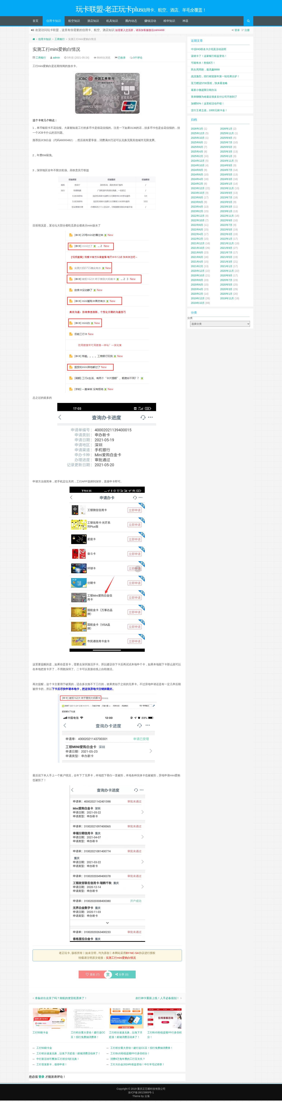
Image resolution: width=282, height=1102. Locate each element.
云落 (147, 1097)
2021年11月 (227, 244)
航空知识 (74, 21)
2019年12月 (198, 299)
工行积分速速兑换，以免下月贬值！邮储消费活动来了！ (68, 1054)
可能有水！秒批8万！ (203, 63)
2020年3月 (226, 290)
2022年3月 (226, 235)
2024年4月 (197, 180)
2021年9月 (226, 248)
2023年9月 (226, 193)
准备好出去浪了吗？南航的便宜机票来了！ (61, 999)
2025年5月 (226, 147)
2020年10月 (198, 276)
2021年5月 (226, 258)
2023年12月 (198, 189)
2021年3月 (226, 262)
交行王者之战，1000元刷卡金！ (209, 111)
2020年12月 (198, 271)
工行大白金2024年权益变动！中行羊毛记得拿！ (137, 1065)
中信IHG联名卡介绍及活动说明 (208, 50)
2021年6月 (197, 258)
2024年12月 (198, 161)
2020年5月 (226, 285)
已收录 (122, 58)
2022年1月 (226, 239)
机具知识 (112, 21)
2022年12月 (198, 216)
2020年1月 (226, 294)
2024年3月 (226, 180)
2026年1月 (226, 129)
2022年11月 (227, 216)
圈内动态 (131, 21)
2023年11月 (227, 189)
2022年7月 (226, 225)
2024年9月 (226, 166)
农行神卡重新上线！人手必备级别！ (157, 999)
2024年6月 (197, 175)
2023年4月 (197, 207)
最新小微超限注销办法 (204, 90)
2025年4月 (197, 152)
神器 (185, 21)
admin (56, 58)
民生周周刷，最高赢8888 (205, 70)
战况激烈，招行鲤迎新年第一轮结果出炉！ (215, 77)
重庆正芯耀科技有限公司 (151, 1089)
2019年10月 (198, 303)
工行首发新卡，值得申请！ (51, 1065)
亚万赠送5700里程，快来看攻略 (209, 84)
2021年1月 (226, 267)
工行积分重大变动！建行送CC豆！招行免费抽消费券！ (141, 1048)
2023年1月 (226, 212)
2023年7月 (226, 198)
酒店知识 (93, 21)
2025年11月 (227, 134)
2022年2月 (197, 239)
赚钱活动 (150, 21)
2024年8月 (197, 170)
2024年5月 (226, 175)
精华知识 (169, 21)
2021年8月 (197, 253)
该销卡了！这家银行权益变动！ (209, 56)
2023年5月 (226, 202)
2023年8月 (197, 198)
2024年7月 (226, 170)
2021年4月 (197, 262)
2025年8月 (197, 143)
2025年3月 (226, 152)
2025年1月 (226, 157)
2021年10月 (198, 248)
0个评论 (137, 58)
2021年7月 (226, 253)
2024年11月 (227, 161)
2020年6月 (197, 285)
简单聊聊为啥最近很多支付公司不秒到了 (214, 97)
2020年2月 (197, 294)
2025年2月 (197, 157)
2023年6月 (197, 202)
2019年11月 (227, 299)
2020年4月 (197, 290)
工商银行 (60, 40)
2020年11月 (227, 271)
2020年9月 (226, 276)
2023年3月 (226, 207)
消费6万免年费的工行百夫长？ (127, 1059)
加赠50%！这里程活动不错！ (207, 104)
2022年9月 (226, 221)
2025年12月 (198, 134)
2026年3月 (197, 129)
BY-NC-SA (132, 953)
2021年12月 (198, 244)
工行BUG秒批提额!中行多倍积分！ (130, 1054)
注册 (247, 31)
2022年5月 (226, 230)
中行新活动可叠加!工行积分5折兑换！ (58, 1059)
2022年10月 (198, 221)
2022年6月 (197, 230)
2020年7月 (226, 280)
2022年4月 (197, 235)
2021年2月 (197, 267)
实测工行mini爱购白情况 (56, 50)
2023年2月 (197, 212)
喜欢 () (92, 975)
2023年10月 (198, 193)
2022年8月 (197, 225)
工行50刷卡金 (44, 1048)
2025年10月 (198, 138)
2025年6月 (197, 147)
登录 (237, 31)
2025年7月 (226, 143)
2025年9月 (226, 138)
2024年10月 (198, 166)
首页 (35, 21)
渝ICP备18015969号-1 (141, 1093)
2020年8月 (197, 280)
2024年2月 (197, 184)
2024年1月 (226, 184)
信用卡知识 (53, 21)
